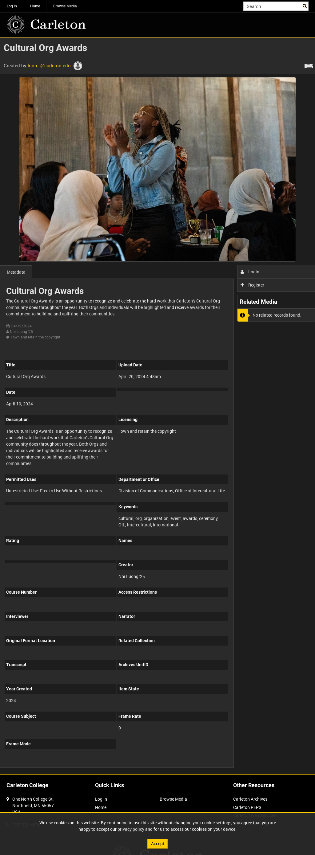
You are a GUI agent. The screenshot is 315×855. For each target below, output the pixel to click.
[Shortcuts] (309, 64)
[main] (157, 405)
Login (250, 272)
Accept (157, 843)
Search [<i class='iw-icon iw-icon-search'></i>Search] (305, 5)
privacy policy (131, 829)
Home (35, 5)
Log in (12, 5)
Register (252, 285)
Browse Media (65, 5)
